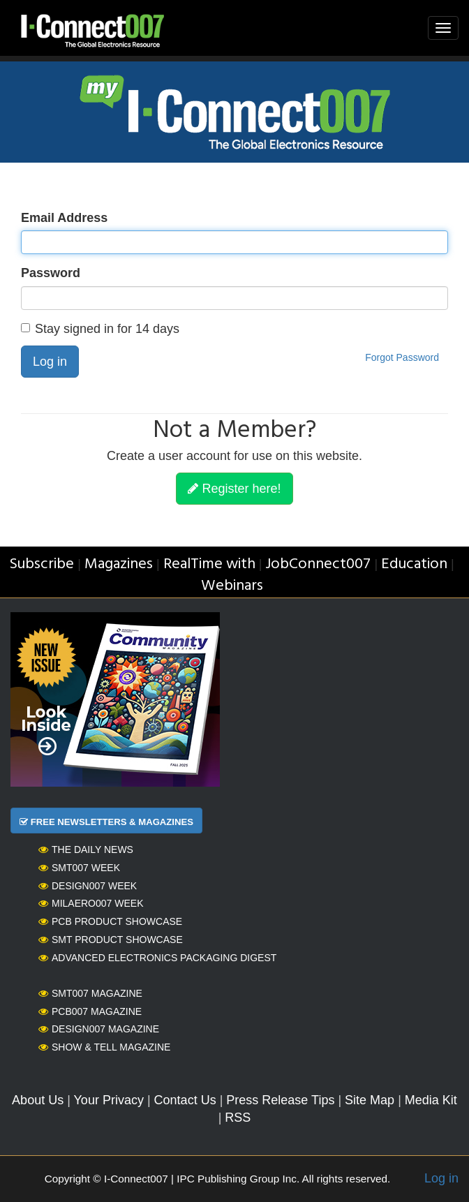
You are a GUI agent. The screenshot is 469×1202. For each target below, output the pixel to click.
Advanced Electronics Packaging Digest (157, 957)
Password (50, 273)
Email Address (64, 218)
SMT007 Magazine (90, 993)
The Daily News (85, 849)
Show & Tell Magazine (104, 1047)
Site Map (369, 1100)
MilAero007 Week (91, 903)
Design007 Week (87, 885)
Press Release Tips (280, 1100)
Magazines (118, 564)
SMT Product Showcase (110, 939)
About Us (38, 1100)
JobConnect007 (318, 564)
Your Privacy (109, 1100)
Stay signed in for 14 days (100, 329)
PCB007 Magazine (90, 1011)
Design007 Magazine (98, 1028)
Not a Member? (234, 431)
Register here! (234, 489)
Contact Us (185, 1100)
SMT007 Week (79, 867)
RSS (238, 1118)
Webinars (232, 586)
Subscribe (41, 564)
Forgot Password (402, 357)
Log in (50, 362)
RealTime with (209, 564)
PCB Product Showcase (110, 921)
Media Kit (431, 1100)
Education (414, 564)
